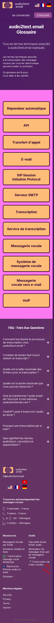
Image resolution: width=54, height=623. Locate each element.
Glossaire (8, 576)
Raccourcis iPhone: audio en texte (12, 569)
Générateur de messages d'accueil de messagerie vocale (38, 553)
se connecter (21, 15)
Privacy (7, 599)
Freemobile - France (16, 509)
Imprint (6, 607)
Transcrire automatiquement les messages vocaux (21, 501)
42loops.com (32, 620)
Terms (6, 603)
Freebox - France (14, 513)
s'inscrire (43, 15)
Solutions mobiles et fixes (14, 550)
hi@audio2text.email (13, 476)
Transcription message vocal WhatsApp (12, 559)
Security (7, 594)
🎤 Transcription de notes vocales (39, 563)
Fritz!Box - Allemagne (16, 523)
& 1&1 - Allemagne (16, 518)
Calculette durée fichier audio (37, 543)
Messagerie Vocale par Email (13, 543)
